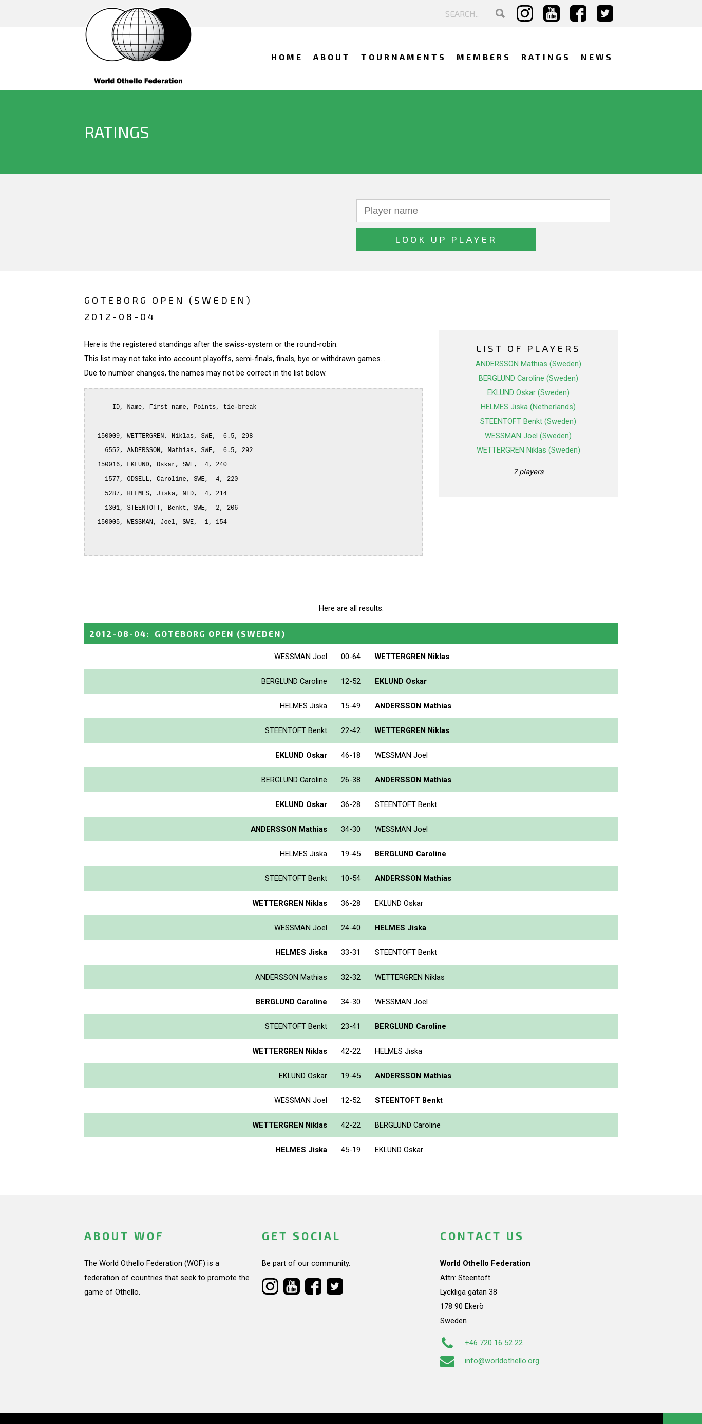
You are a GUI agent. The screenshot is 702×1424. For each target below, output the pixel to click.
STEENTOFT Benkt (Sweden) (528, 393)
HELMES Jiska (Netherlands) (528, 378)
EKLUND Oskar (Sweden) (528, 364)
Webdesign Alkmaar (128, 1405)
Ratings (546, 57)
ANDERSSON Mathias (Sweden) (528, 335)
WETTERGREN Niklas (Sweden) (528, 421)
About (332, 57)
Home (287, 57)
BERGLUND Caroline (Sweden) (528, 349)
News (597, 57)
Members (484, 57)
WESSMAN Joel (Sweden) (528, 407)
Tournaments (403, 57)
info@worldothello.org (489, 1332)
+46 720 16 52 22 (481, 1314)
